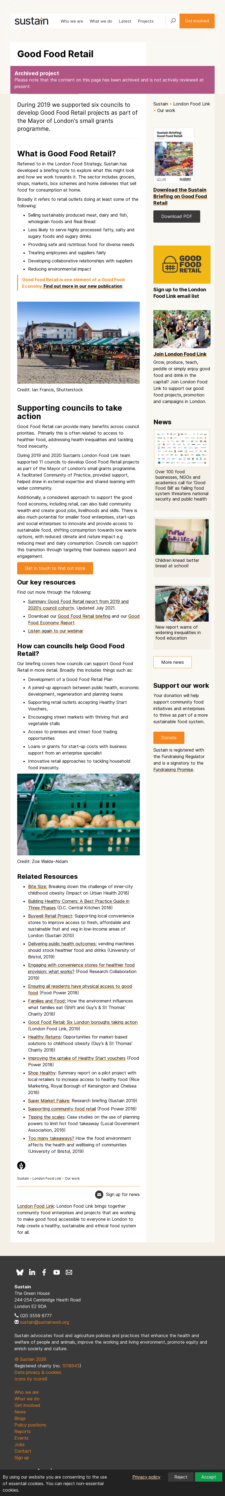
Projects (146, 21)
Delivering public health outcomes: (62, 943)
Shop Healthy (42, 1073)
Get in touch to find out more (55, 568)
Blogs (20, 1418)
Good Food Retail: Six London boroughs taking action (83, 1022)
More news (172, 662)
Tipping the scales (46, 1117)
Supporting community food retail (62, 1109)
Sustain (23, 1178)
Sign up (21, 1457)
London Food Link (46, 1178)
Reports (22, 1431)
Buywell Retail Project (50, 916)
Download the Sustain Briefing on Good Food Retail (180, 196)
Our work (72, 1178)
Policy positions (30, 1425)
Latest (125, 21)
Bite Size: (37, 886)
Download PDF (176, 216)
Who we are (72, 21)
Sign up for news (123, 1194)
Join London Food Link (179, 354)
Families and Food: (47, 1001)
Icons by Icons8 (30, 1379)
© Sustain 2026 (30, 1359)
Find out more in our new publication (82, 286)
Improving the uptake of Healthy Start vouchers (77, 1058)
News (20, 1412)
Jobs (19, 1444)
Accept (208, 1477)
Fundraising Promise (173, 769)
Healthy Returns (44, 1037)
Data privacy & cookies (37, 1372)
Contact (22, 1451)
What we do (101, 21)
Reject (180, 1477)
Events (21, 1438)
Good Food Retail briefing (84, 616)
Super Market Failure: (49, 1100)
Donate (169, 737)
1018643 (71, 1365)
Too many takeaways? (51, 1138)
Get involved (197, 20)
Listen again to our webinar (55, 631)
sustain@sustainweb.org (44, 1322)
